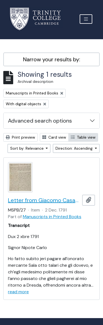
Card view (54, 137)
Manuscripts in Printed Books (52, 217)
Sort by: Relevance (27, 148)
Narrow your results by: (51, 59)
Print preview (20, 137)
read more (18, 292)
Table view (83, 137)
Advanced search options (40, 120)
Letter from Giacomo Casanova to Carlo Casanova (44, 200)
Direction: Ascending (74, 148)
